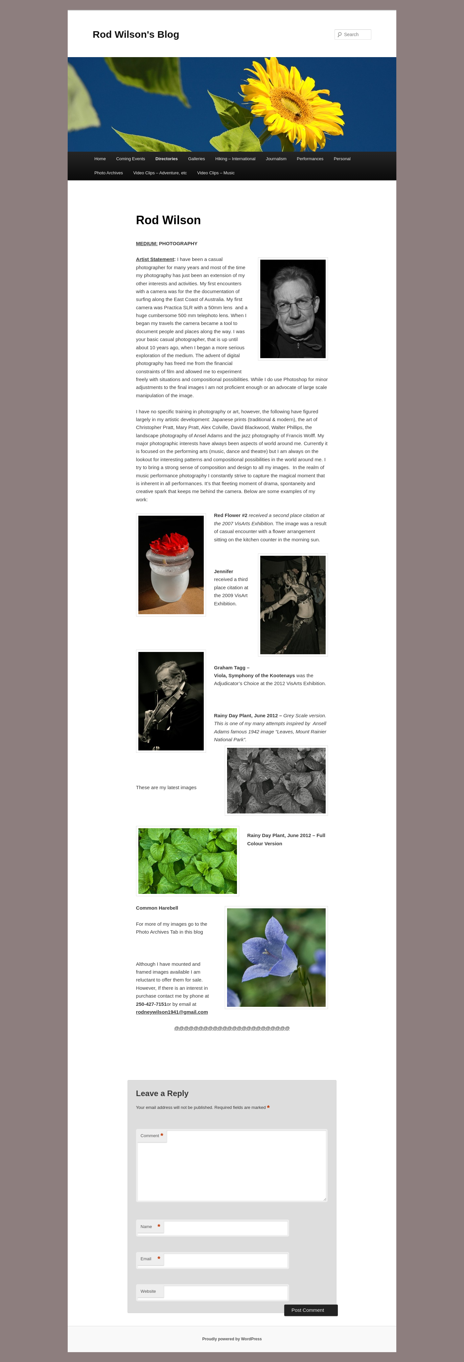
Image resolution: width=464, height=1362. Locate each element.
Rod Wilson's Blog (136, 34)
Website (148, 1291)
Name (150, 1227)
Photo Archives (108, 172)
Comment (152, 1136)
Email (150, 1259)
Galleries (196, 158)
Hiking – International (235, 158)
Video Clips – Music (216, 172)
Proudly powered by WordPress (232, 1339)
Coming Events (130, 158)
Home (100, 158)
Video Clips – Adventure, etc (160, 172)
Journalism (276, 158)
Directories (166, 158)
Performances (310, 158)
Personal (342, 158)
